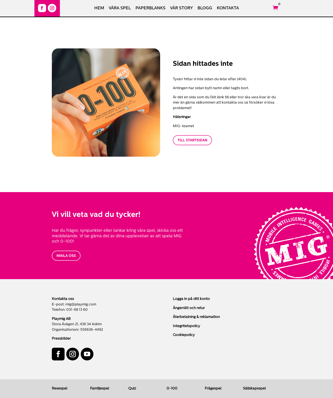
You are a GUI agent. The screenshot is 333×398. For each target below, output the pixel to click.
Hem (99, 8)
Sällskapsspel (254, 388)
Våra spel (120, 8)
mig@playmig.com (80, 304)
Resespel (59, 388)
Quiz (132, 388)
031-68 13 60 (77, 310)
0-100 (171, 388)
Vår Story (181, 8)
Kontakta (228, 8)
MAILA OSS (66, 256)
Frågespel (213, 388)
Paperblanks (150, 8)
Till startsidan (192, 140)
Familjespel (99, 388)
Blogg (205, 8)
